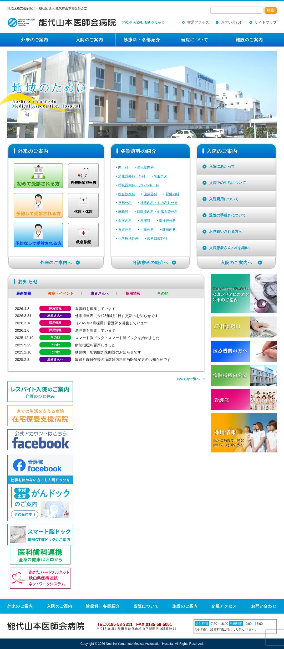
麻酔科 (123, 212)
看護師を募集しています (95, 309)
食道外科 (125, 229)
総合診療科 (126, 194)
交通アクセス (198, 22)
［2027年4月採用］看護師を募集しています (111, 323)
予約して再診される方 (38, 205)
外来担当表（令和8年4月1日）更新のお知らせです (116, 316)
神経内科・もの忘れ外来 (159, 203)
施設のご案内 (249, 40)
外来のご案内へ (56, 262)
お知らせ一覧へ (188, 379)
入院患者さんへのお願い (229, 248)
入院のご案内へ (236, 262)
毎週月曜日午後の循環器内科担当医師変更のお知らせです (123, 359)
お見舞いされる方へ (225, 231)
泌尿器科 (150, 194)
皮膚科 (145, 221)
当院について (194, 40)
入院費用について (224, 199)
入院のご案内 (89, 40)
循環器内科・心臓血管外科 (157, 212)
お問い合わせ (232, 22)
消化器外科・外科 (131, 176)
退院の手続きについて (227, 215)
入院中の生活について (227, 183)
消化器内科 (145, 167)
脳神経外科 (167, 221)
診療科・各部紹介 (142, 40)
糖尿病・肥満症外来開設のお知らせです (108, 352)
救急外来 (83, 235)
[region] (142, 94)
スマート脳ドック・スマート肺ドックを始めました (117, 338)
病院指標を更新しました (95, 345)
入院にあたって (222, 166)
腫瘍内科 (169, 229)
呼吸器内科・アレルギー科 (138, 185)
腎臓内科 (172, 194)
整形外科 (125, 203)
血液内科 (125, 221)
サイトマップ (266, 22)
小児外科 (147, 229)
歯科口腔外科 (157, 238)
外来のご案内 (34, 40)
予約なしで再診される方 (38, 235)
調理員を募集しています (95, 330)
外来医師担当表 (83, 175)
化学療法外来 (128, 238)
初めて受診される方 (38, 175)
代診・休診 (83, 205)
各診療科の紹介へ (151, 262)
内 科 (123, 167)
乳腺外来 (161, 176)
